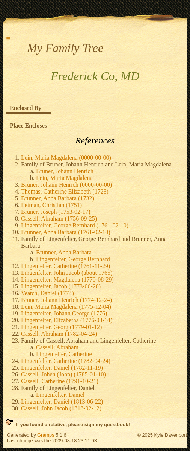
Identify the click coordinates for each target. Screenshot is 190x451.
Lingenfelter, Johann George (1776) (64, 313)
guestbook (116, 424)
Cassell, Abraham (57, 347)
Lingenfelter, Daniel (60, 395)
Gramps (45, 435)
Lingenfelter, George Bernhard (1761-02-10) (74, 225)
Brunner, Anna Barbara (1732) (57, 198)
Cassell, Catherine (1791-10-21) (59, 381)
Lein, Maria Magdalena (64, 178)
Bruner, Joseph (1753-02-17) (55, 212)
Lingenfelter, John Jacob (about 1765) (66, 273)
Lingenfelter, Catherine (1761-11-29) (65, 266)
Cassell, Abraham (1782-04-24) (59, 334)
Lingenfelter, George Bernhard (73, 259)
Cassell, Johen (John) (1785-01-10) (63, 374)
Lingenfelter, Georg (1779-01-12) (61, 327)
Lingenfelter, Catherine (64, 354)
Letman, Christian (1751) (51, 205)
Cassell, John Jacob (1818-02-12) (61, 408)
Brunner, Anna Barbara (64, 252)
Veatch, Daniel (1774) (47, 293)
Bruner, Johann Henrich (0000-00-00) (66, 184)
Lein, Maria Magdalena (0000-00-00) (66, 157)
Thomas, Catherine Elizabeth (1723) (65, 191)
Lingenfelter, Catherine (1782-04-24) (65, 361)
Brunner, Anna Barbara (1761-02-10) (65, 232)
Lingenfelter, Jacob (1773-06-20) (61, 286)
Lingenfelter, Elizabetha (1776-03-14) (66, 320)
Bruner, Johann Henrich (64, 171)
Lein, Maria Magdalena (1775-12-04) (66, 306)
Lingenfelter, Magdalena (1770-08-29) (67, 279)
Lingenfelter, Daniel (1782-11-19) (62, 367)
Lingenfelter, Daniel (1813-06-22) (62, 401)
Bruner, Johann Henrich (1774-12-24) (66, 300)
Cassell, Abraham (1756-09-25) (59, 218)
